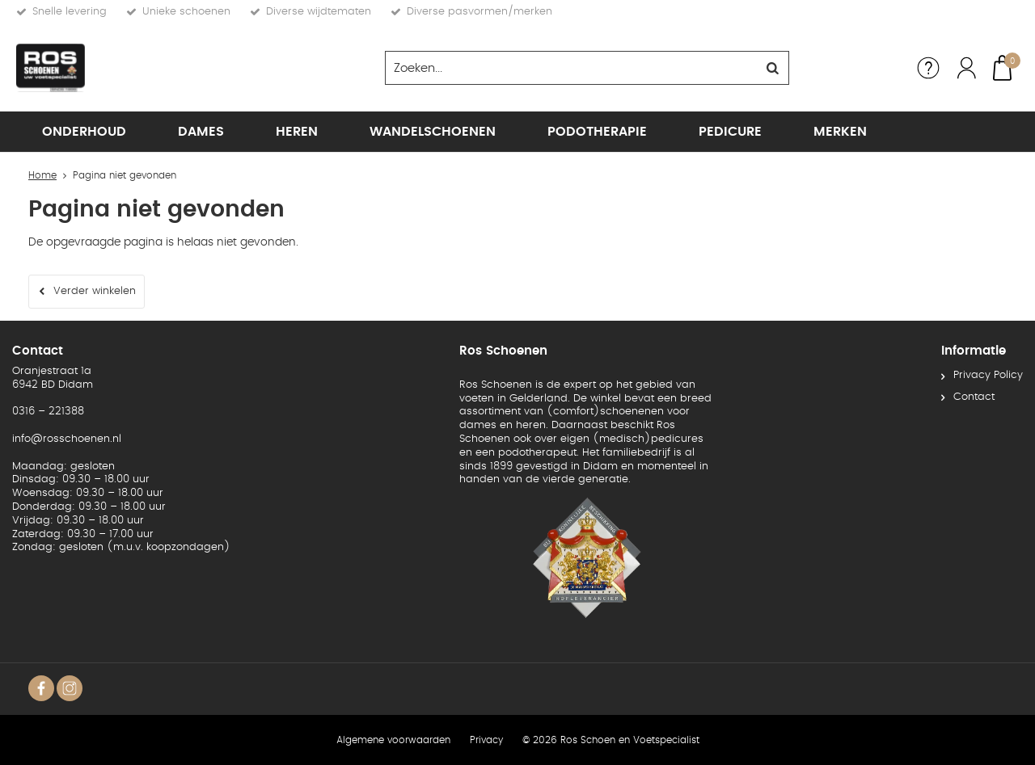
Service (928, 68)
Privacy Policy (988, 375)
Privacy (486, 740)
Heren (297, 131)
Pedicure (730, 131)
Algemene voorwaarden (393, 740)
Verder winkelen (94, 291)
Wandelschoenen (433, 131)
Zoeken (772, 68)
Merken (840, 131)
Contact (974, 397)
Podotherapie (597, 131)
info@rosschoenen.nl (66, 439)
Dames (201, 131)
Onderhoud (84, 131)
